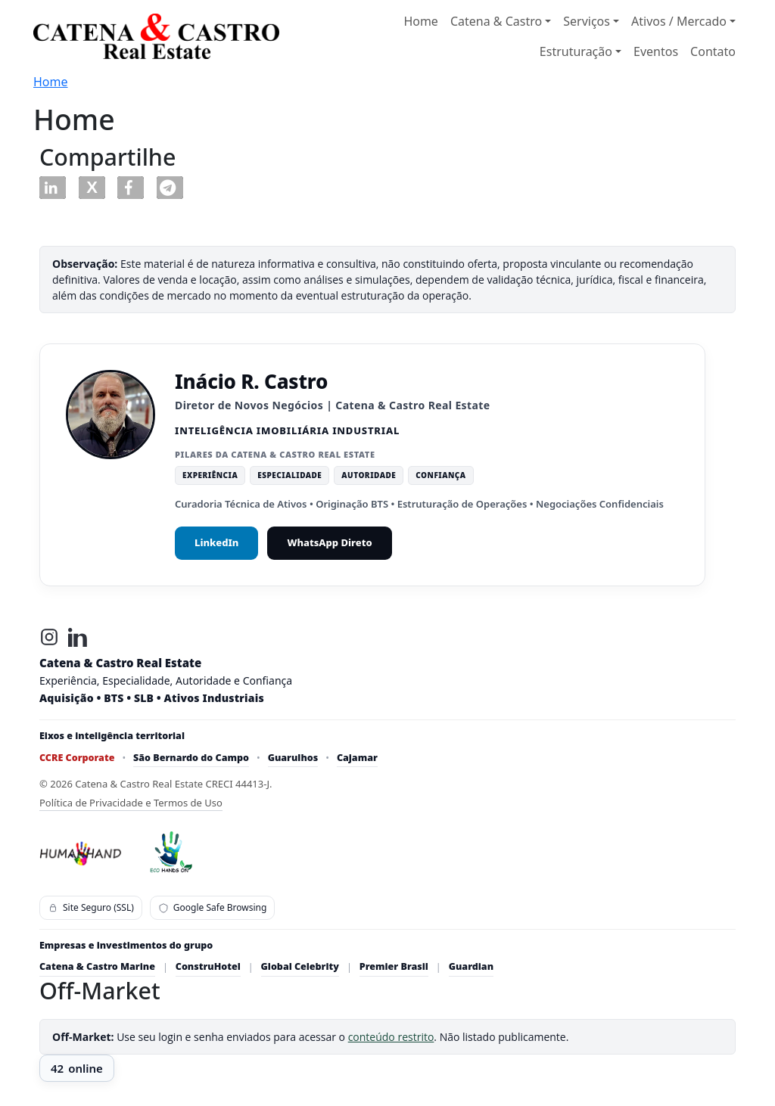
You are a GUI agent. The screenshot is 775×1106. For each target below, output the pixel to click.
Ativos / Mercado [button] (679, 21)
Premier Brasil (393, 966)
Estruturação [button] (576, 51)
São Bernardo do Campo (191, 757)
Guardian (471, 966)
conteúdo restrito (391, 1037)
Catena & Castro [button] (496, 21)
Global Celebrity (300, 966)
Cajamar (357, 757)
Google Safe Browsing (212, 907)
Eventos (655, 51)
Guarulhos (293, 757)
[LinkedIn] (78, 637)
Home (420, 21)
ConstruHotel (208, 966)
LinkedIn (216, 542)
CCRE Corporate (76, 757)
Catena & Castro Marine (97, 966)
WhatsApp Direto (329, 542)
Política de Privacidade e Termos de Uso (131, 802)
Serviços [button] (586, 21)
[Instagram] (49, 637)
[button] (52, 187)
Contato (713, 51)
